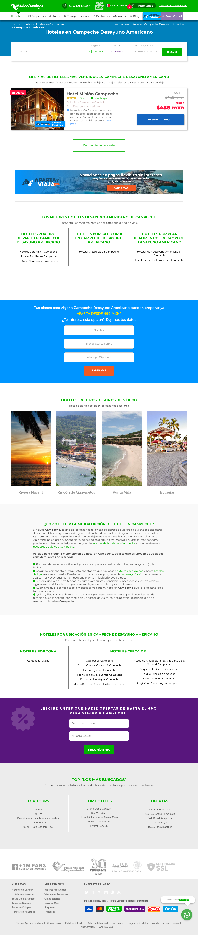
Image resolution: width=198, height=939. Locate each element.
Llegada (95, 45)
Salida (116, 45)
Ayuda (155, 923)
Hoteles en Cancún (22, 889)
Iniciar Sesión (145, 5)
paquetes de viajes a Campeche (53, 546)
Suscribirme (99, 749)
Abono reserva (170, 923)
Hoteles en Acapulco (23, 911)
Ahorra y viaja (106, 927)
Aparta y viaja (88, 927)
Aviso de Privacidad (98, 923)
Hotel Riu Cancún (99, 821)
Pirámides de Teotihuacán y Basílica (38, 818)
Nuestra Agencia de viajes (29, 923)
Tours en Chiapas (21, 907)
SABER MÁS (99, 370)
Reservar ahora (160, 119)
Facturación (118, 923)
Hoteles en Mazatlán (23, 894)
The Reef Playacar (159, 822)
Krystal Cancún (99, 826)
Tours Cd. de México (23, 898)
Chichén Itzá (38, 822)
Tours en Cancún (21, 903)
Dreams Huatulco (159, 809)
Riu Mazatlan (98, 813)
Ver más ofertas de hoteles (99, 145)
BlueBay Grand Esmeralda (159, 814)
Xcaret (38, 809)
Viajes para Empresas (56, 894)
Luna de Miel (51, 903)
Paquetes (49, 907)
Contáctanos (54, 923)
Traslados (49, 911)
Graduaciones (52, 898)
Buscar (172, 51)
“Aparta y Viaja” (131, 574)
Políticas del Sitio (74, 923)
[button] (78, 16)
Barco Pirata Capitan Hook (38, 826)
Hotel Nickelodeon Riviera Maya (99, 817)
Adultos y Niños (144, 45)
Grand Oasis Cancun (99, 808)
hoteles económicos (130, 571)
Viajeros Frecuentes (55, 889)
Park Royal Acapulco (159, 818)
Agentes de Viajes (138, 923)
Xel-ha (38, 814)
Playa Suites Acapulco (159, 826)
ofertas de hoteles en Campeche (114, 543)
